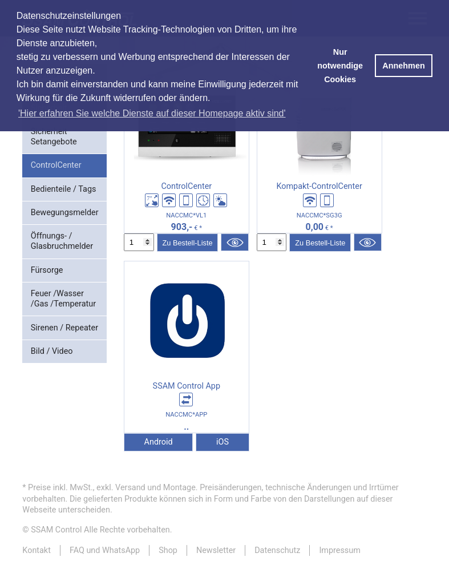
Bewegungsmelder (65, 212)
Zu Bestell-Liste (187, 243)
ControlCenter (56, 165)
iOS (222, 442)
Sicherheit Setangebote (54, 137)
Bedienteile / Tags (63, 189)
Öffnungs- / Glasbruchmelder (62, 241)
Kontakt (36, 550)
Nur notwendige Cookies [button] (340, 65)
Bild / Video (52, 351)
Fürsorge (47, 270)
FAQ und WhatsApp (105, 550)
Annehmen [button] (403, 65)
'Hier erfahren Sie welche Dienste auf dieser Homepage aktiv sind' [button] (152, 113)
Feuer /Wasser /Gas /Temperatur (63, 299)
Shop (168, 550)
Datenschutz (277, 550)
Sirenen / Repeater (64, 328)
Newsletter (216, 550)
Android (158, 442)
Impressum (339, 550)
